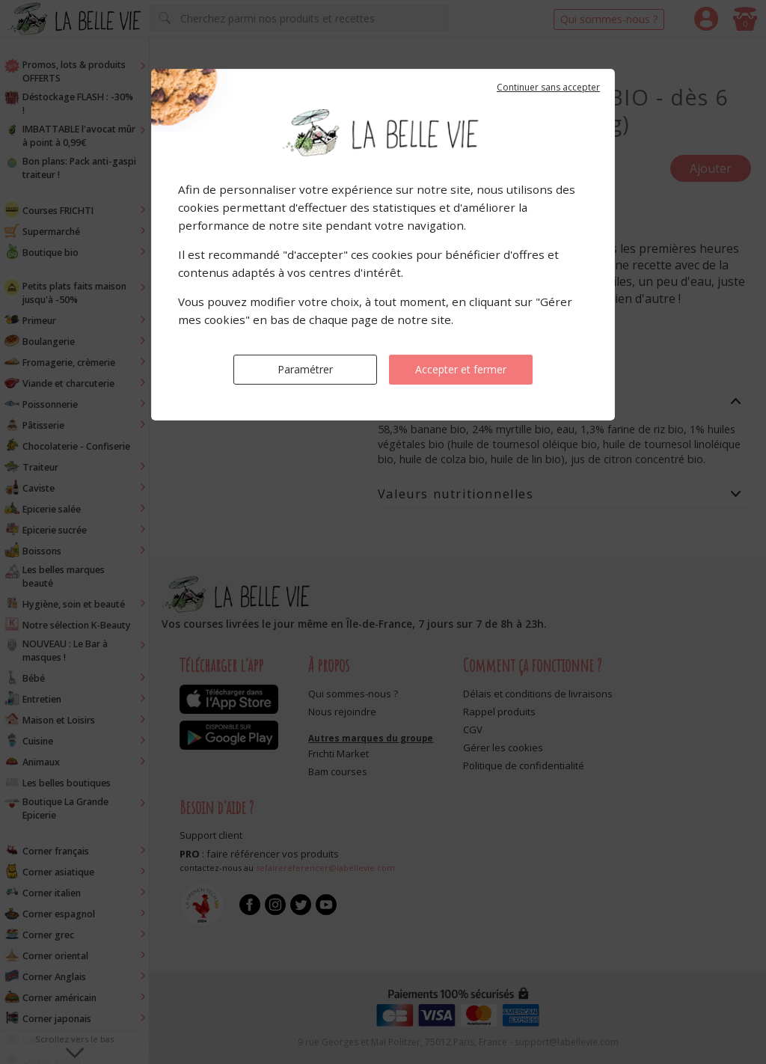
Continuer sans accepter (548, 87)
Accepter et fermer (460, 369)
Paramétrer (305, 369)
